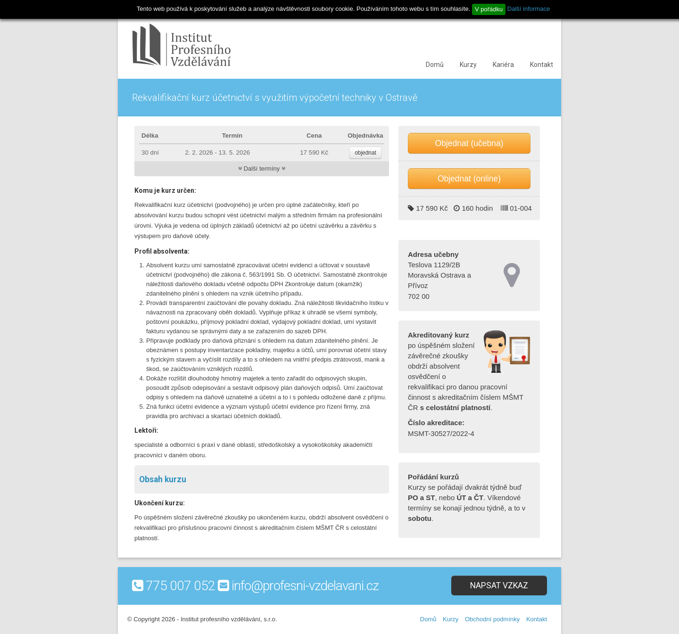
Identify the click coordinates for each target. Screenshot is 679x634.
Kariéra (503, 64)
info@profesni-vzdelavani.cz (305, 585)
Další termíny (261, 168)
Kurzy (468, 64)
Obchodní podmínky (492, 619)
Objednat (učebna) (469, 143)
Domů (435, 64)
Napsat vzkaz (499, 585)
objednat (365, 152)
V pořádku (489, 9)
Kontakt (541, 64)
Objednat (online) (469, 178)
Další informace (528, 8)
